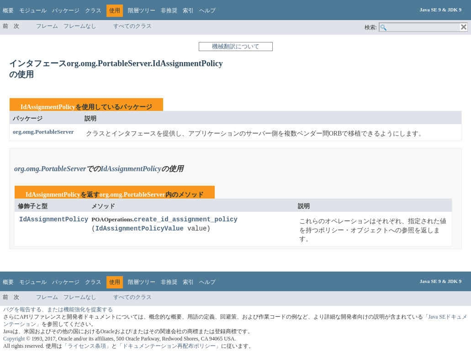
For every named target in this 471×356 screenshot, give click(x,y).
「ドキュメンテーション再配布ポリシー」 (169, 346)
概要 (8, 10)
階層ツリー (141, 10)
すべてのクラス (132, 26)
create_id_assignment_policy (186, 219)
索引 (188, 10)
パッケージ (65, 10)
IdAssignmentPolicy (48, 107)
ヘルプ (207, 10)
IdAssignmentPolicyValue (139, 229)
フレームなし (80, 26)
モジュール (33, 10)
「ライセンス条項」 (86, 346)
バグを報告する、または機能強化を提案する (58, 310)
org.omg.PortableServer (43, 131)
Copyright (14, 339)
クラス (93, 10)
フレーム (47, 26)
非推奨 (169, 10)
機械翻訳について (235, 46)
